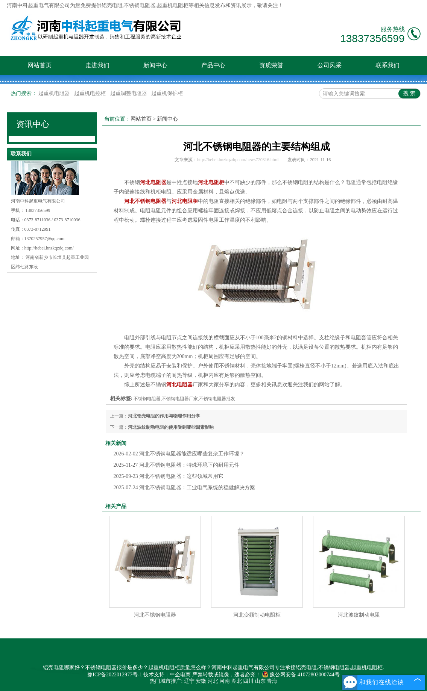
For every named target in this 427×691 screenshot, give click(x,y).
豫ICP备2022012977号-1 (114, 674)
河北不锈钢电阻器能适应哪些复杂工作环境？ (179, 454)
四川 (248, 681)
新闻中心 (155, 65)
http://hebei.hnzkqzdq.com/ (49, 248)
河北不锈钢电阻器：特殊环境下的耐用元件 (176, 465)
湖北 (236, 681)
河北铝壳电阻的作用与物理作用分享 (164, 416)
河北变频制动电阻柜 (257, 615)
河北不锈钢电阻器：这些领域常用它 (169, 476)
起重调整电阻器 (129, 93)
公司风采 (330, 65)
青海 (272, 681)
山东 (260, 681)
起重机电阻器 (54, 93)
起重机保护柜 (167, 93)
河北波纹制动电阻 (359, 615)
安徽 (201, 681)
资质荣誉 (271, 65)
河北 (213, 681)
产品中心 (213, 65)
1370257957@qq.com (44, 238)
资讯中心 (32, 124)
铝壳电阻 (112, 5)
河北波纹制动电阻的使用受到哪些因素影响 (171, 427)
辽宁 (189, 681)
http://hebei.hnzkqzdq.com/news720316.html (238, 159)
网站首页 (39, 65)
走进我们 (97, 65)
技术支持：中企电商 (167, 674)
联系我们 (387, 65)
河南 (224, 681)
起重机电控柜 (90, 93)
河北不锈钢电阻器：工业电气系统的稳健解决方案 (184, 487)
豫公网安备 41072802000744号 (301, 674)
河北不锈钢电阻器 (155, 615)
